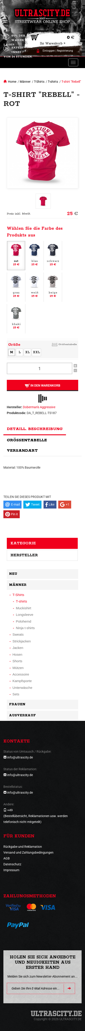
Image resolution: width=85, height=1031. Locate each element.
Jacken (17, 648)
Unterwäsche (22, 688)
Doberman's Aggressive (39, 407)
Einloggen (49, 50)
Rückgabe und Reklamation (22, 846)
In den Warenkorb (42, 385)
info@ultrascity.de (20, 757)
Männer (25, 81)
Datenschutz (12, 864)
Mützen (18, 668)
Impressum (11, 870)
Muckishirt (23, 608)
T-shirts (53, 81)
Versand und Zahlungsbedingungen (28, 852)
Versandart (22, 450)
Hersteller (24, 555)
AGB (6, 858)
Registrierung (65, 50)
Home (12, 81)
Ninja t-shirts (25, 628)
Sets (15, 694)
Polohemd (23, 621)
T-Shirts (39, 81)
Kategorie (23, 543)
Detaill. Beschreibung (35, 428)
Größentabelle (67, 344)
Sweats (18, 634)
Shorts (17, 661)
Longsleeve (24, 614)
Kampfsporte (22, 681)
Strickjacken (21, 641)
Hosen (17, 654)
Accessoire (20, 674)
